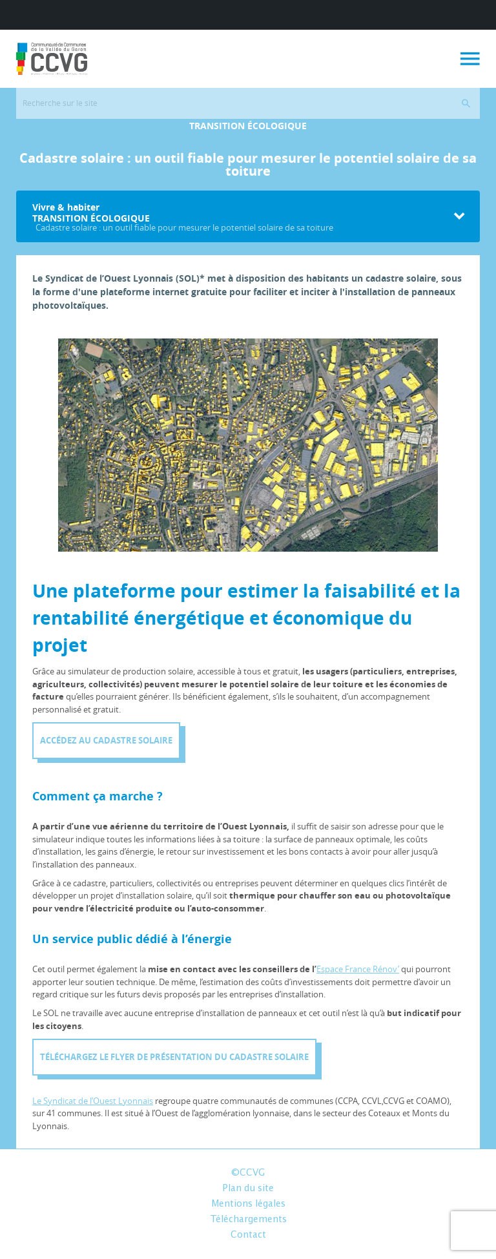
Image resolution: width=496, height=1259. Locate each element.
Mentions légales (248, 1204)
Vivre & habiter (240, 217)
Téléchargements (248, 1219)
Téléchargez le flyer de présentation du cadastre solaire (174, 1057)
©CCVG (248, 1173)
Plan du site (248, 1188)
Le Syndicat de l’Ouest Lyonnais (92, 1101)
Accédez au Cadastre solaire (106, 740)
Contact (248, 1235)
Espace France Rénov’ (357, 969)
